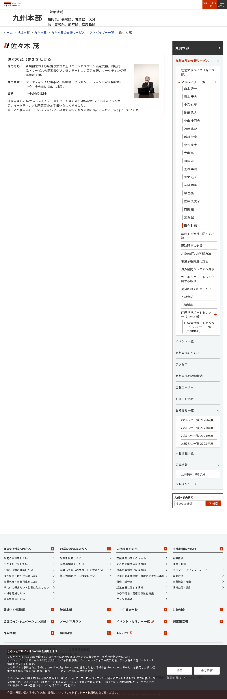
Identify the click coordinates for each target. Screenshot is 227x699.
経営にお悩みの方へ (29, 549)
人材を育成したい (14, 593)
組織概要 (178, 558)
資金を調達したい (14, 599)
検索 (213, 503)
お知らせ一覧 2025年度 (197, 428)
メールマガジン (85, 621)
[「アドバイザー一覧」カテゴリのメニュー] (215, 82)
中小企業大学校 (141, 609)
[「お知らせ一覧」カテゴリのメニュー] (218, 410)
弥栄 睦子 (190, 177)
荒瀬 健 (189, 217)
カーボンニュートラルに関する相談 (198, 279)
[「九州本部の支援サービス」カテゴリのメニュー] (218, 60)
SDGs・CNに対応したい (18, 570)
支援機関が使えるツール (131, 558)
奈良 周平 (190, 185)
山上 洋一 (190, 88)
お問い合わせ (185, 399)
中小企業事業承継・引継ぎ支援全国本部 (140, 576)
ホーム (8, 32)
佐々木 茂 (190, 225)
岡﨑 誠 (189, 161)
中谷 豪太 (190, 145)
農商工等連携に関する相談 (198, 235)
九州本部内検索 (183, 497)
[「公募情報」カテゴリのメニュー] (218, 464)
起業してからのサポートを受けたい (81, 570)
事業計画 (178, 576)
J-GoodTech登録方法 (196, 253)
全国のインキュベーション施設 (29, 621)
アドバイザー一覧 (102, 32)
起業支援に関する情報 (129, 587)
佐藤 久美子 (192, 201)
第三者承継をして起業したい (77, 576)
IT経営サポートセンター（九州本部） (196, 314)
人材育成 (187, 297)
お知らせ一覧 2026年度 (197, 420)
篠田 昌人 (190, 112)
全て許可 (207, 670)
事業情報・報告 (182, 581)
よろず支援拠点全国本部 (131, 564)
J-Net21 (141, 633)
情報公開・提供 (182, 587)
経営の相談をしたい (16, 558)
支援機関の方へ (141, 549)
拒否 (179, 670)
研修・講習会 (124, 581)
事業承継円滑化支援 (195, 261)
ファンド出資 (124, 599)
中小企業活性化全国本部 (131, 570)
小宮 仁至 (190, 104)
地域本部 (24, 32)
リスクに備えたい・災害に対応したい (26, 587)
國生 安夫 (190, 96)
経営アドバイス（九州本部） (198, 72)
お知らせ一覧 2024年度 (197, 435)
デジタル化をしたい (16, 564)
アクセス (182, 364)
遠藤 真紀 (190, 128)
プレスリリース (186, 484)
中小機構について (198, 549)
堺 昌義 (189, 193)
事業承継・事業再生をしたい (21, 581)
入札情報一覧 (185, 453)
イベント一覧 (185, 341)
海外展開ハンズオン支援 (198, 269)
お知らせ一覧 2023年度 (197, 443)
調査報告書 (198, 621)
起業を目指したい (70, 558)
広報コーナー (185, 387)
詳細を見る (174, 677)
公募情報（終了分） (195, 474)
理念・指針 (179, 564)
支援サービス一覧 (209, 4)
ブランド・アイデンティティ (190, 570)
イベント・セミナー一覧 (141, 621)
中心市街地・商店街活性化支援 (135, 593)
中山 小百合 (192, 120)
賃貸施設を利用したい (196, 289)
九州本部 (40, 32)
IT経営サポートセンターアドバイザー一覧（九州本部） (199, 327)
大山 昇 (189, 153)
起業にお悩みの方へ (85, 549)
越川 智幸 (190, 136)
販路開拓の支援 (191, 245)
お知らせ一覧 (185, 410)
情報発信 (85, 633)
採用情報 (29, 633)
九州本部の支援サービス (68, 32)
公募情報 (182, 464)
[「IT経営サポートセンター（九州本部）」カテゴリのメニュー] (215, 314)
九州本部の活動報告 (189, 376)
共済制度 (187, 304)
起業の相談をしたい (72, 564)
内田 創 (189, 209)
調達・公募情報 (29, 609)
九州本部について (188, 353)
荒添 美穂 (190, 169)
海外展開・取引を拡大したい (21, 576)
